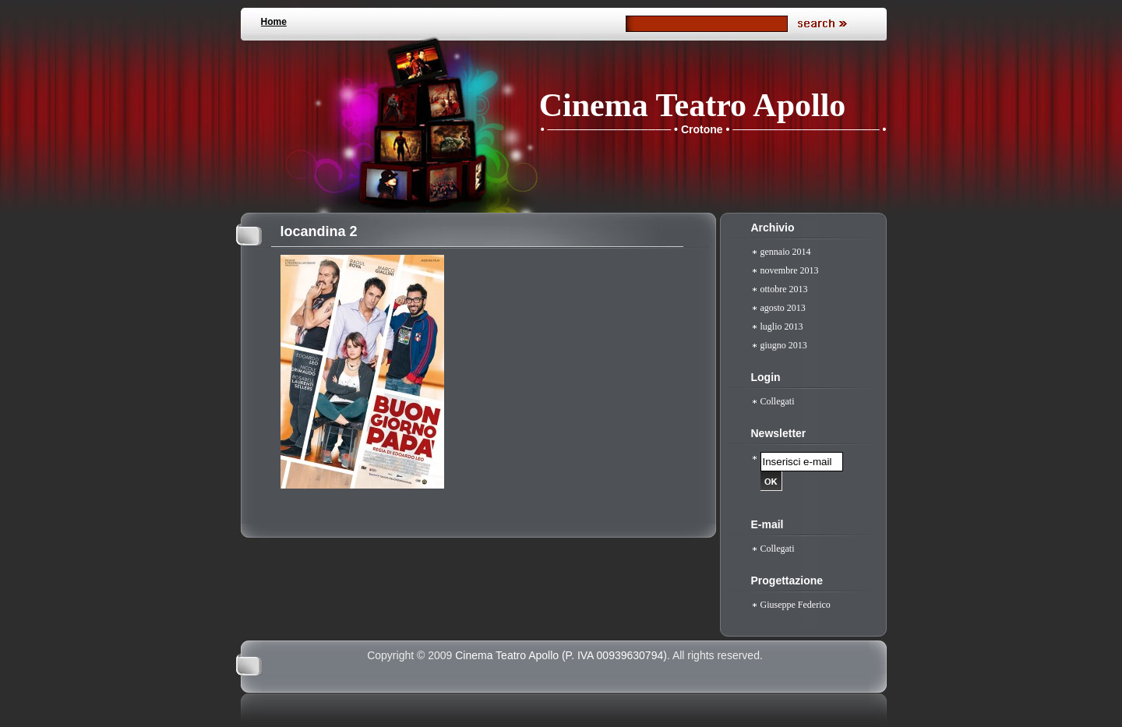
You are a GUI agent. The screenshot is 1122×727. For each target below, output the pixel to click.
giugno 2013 (783, 345)
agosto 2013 (783, 307)
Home (274, 21)
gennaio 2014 (785, 251)
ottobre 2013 (784, 289)
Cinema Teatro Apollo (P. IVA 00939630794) (561, 655)
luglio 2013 (781, 326)
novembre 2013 (789, 270)
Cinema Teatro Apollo (692, 105)
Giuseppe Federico (795, 604)
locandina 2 (319, 231)
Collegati (777, 401)
